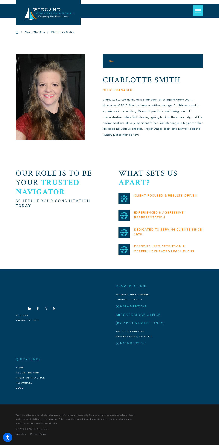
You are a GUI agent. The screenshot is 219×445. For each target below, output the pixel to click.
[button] (7, 437)
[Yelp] (54, 308)
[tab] (111, 61)
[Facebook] (37, 308)
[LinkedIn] (29, 308)
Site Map (22, 315)
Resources (24, 382)
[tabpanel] (153, 106)
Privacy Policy (27, 320)
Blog (20, 387)
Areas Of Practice (30, 377)
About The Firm (35, 32)
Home (20, 367)
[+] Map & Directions (131, 343)
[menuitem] (58, 367)
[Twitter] (46, 308)
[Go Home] (18, 32)
